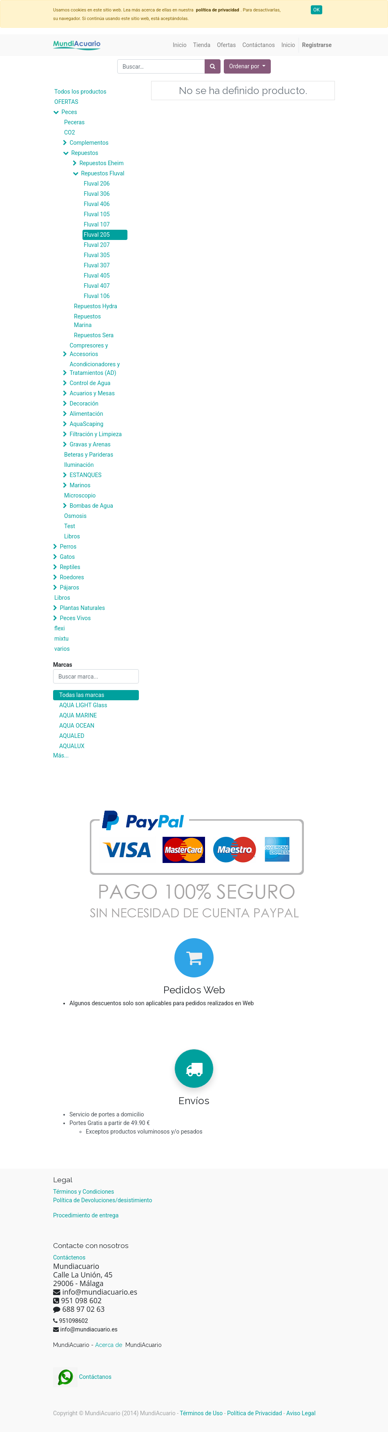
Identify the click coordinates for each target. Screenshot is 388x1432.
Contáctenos (69, 1257)
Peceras (74, 122)
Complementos (88, 142)
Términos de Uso (201, 1413)
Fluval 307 (97, 265)
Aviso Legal (301, 1413)
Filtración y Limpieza (95, 434)
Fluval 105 (97, 214)
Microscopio (80, 495)
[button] (247, 66)
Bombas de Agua (91, 505)
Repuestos (84, 153)
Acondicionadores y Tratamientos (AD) (94, 368)
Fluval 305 (97, 255)
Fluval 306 (97, 193)
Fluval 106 (97, 296)
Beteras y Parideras (88, 454)
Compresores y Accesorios (88, 349)
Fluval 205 (97, 234)
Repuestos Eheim (101, 163)
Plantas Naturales (82, 608)
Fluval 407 (97, 285)
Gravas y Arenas (89, 444)
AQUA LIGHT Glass (83, 705)
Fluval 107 (97, 224)
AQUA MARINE (78, 715)
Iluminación (79, 465)
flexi (59, 628)
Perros (68, 546)
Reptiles (70, 567)
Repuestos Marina (87, 320)
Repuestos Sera (94, 335)
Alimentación (86, 413)
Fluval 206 (97, 183)
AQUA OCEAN (76, 725)
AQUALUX (72, 746)
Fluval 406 (97, 204)
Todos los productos (80, 91)
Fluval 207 (97, 245)
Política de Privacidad (254, 1413)
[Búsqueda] (213, 66)
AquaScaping (86, 424)
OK (316, 10)
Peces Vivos (75, 618)
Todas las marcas (81, 695)
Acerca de (109, 1345)
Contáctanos (82, 1377)
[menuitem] (179, 45)
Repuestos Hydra (95, 306)
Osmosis (75, 516)
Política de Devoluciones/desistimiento (102, 1200)
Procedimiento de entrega (85, 1215)
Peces (69, 112)
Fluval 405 (97, 275)
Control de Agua (89, 383)
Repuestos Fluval (102, 173)
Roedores (72, 577)
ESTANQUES (85, 475)
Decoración (83, 403)
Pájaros (69, 587)
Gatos (67, 557)
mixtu (61, 638)
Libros (72, 536)
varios (62, 648)
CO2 (69, 132)
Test (69, 526)
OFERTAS (66, 102)
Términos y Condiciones (83, 1191)
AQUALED (71, 736)
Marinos (79, 485)
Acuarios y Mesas (91, 393)
